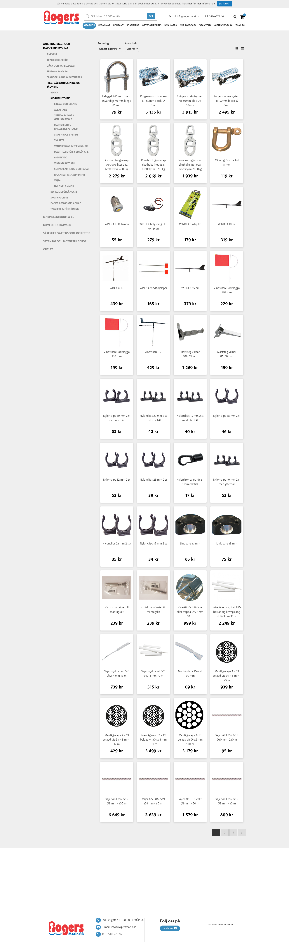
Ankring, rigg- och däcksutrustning (56, 46)
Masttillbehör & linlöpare (71, 152)
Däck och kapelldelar (61, 66)
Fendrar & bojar (57, 71)
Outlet (48, 249)
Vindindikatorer (64, 163)
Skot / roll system (66, 135)
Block (54, 93)
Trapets (59, 140)
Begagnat (104, 25)
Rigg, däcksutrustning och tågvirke (64, 85)
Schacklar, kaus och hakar (71, 169)
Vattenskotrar (223, 25)
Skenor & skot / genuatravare (64, 117)
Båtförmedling (151, 25)
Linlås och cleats (65, 104)
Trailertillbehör (57, 60)
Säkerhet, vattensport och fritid (66, 233)
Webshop (89, 25)
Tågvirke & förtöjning (65, 209)
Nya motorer (188, 25)
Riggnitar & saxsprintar (69, 175)
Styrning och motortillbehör (64, 241)
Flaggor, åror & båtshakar (64, 77)
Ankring (52, 54)
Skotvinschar (59, 198)
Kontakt (118, 25)
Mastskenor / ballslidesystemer (66, 127)
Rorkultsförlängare (64, 192)
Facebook (170, 928)
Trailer (240, 25)
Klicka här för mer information (198, 4)
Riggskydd (60, 158)
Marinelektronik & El (58, 217)
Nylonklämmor (64, 186)
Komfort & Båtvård (57, 225)
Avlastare (60, 110)
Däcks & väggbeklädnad (66, 203)
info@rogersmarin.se (188, 16)
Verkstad (205, 25)
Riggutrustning (60, 98)
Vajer (57, 180)
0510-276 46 (216, 16)
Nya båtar (170, 25)
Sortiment (132, 25)
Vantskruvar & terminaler (71, 146)
